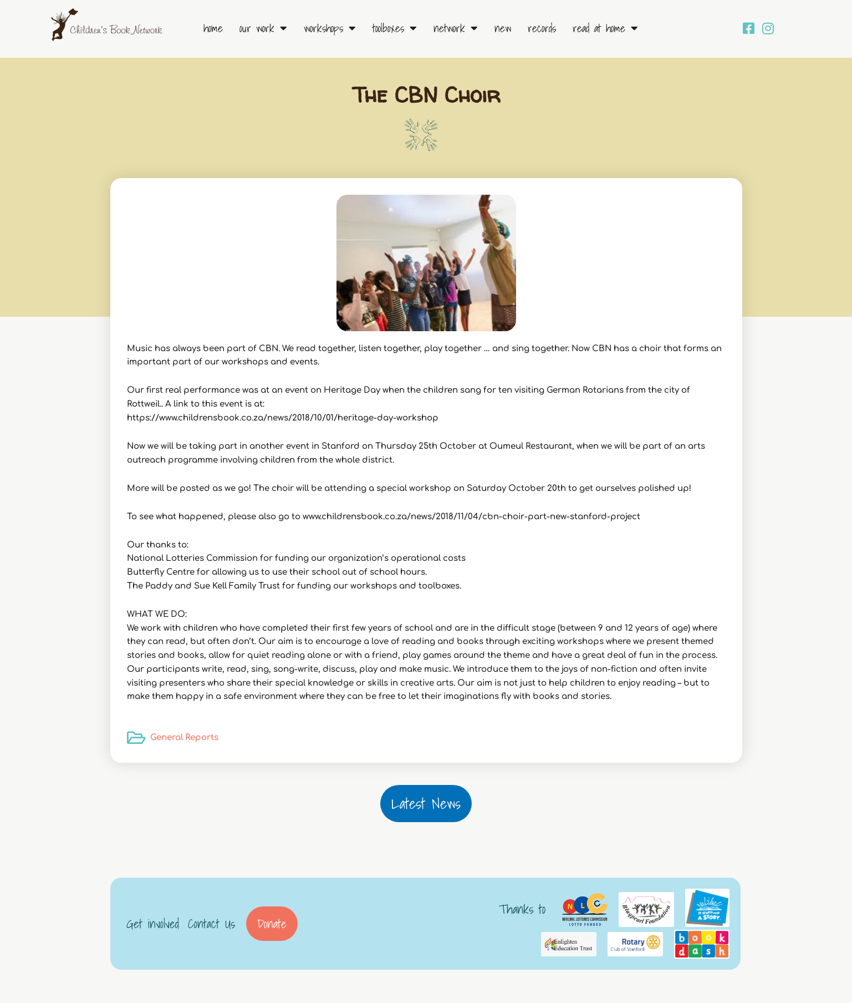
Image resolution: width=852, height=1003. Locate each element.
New (502, 28)
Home (213, 28)
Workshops (330, 28)
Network (455, 28)
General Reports (184, 737)
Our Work (263, 28)
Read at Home (605, 28)
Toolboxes (395, 28)
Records (542, 28)
